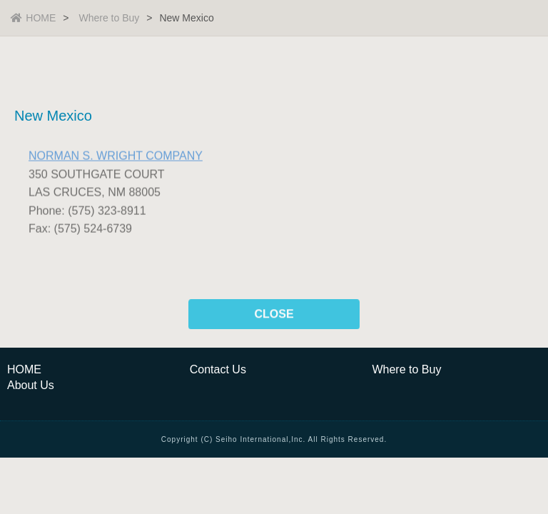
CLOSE (273, 315)
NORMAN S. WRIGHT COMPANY (116, 157)
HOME (33, 18)
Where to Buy (108, 18)
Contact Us (218, 369)
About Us (30, 385)
